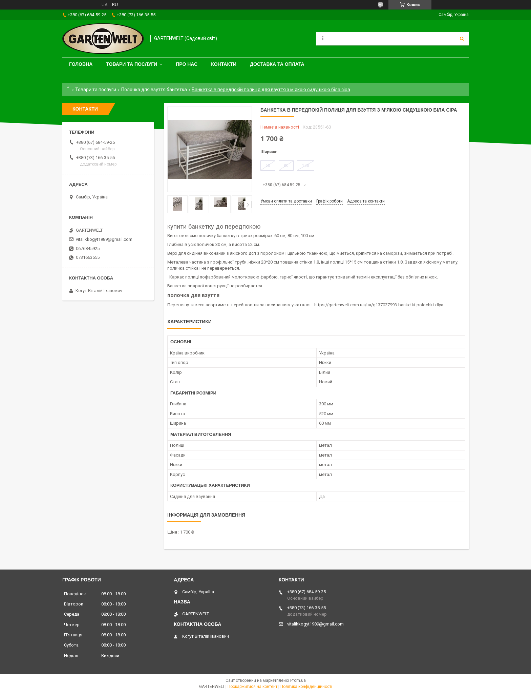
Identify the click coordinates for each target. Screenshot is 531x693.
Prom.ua (298, 680)
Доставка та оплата (277, 64)
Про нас (186, 64)
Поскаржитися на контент (252, 686)
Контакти (223, 64)
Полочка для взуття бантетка (154, 89)
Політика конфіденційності (306, 686)
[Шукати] (462, 38)
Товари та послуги (131, 64)
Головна (80, 64)
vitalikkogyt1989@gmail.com (104, 239)
